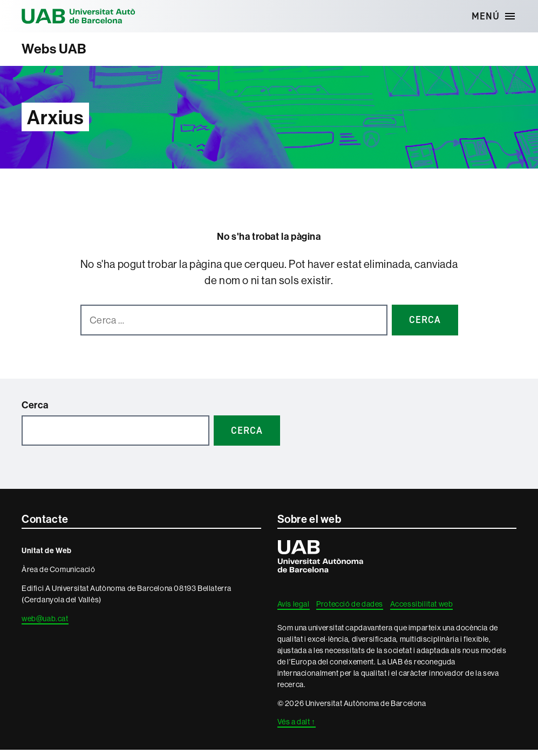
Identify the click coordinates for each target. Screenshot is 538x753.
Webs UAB (60, 50)
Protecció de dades (349, 607)
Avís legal (293, 607)
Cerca (35, 408)
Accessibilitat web (421, 607)
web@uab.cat (45, 622)
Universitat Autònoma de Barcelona (97, 16)
